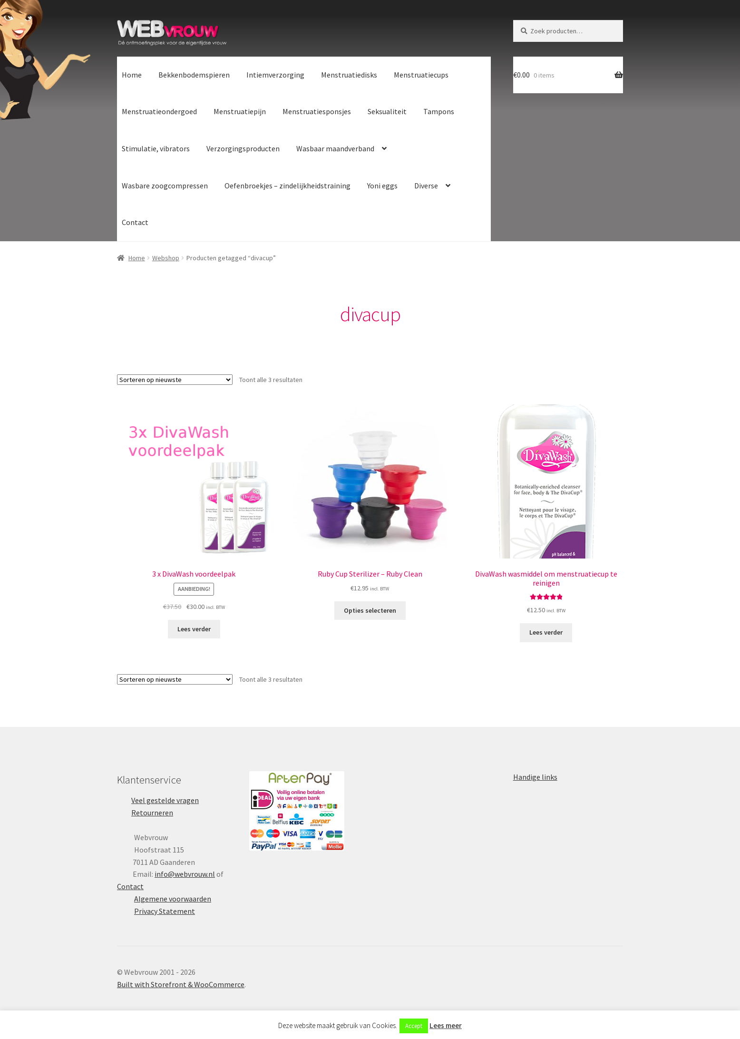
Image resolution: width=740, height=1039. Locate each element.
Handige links (535, 777)
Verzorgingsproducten (243, 148)
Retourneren (152, 812)
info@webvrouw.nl (185, 874)
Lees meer (445, 1025)
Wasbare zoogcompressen (165, 185)
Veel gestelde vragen (165, 800)
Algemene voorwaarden (172, 898)
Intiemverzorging (275, 74)
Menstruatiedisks (349, 74)
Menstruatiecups (421, 74)
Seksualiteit (387, 111)
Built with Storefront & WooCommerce (180, 984)
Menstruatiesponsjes (316, 111)
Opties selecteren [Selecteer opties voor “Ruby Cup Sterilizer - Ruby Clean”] (370, 610)
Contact (135, 222)
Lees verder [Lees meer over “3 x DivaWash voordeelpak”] (194, 629)
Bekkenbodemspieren (194, 74)
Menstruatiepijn (240, 111)
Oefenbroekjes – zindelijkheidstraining (287, 185)
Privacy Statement (164, 911)
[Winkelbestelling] (175, 379)
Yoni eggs (382, 185)
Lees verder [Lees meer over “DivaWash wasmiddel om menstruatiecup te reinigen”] (546, 632)
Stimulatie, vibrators (156, 148)
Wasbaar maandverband (335, 148)
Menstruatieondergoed (159, 111)
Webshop (165, 258)
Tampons (438, 111)
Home (132, 74)
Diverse (426, 185)
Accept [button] (413, 1026)
